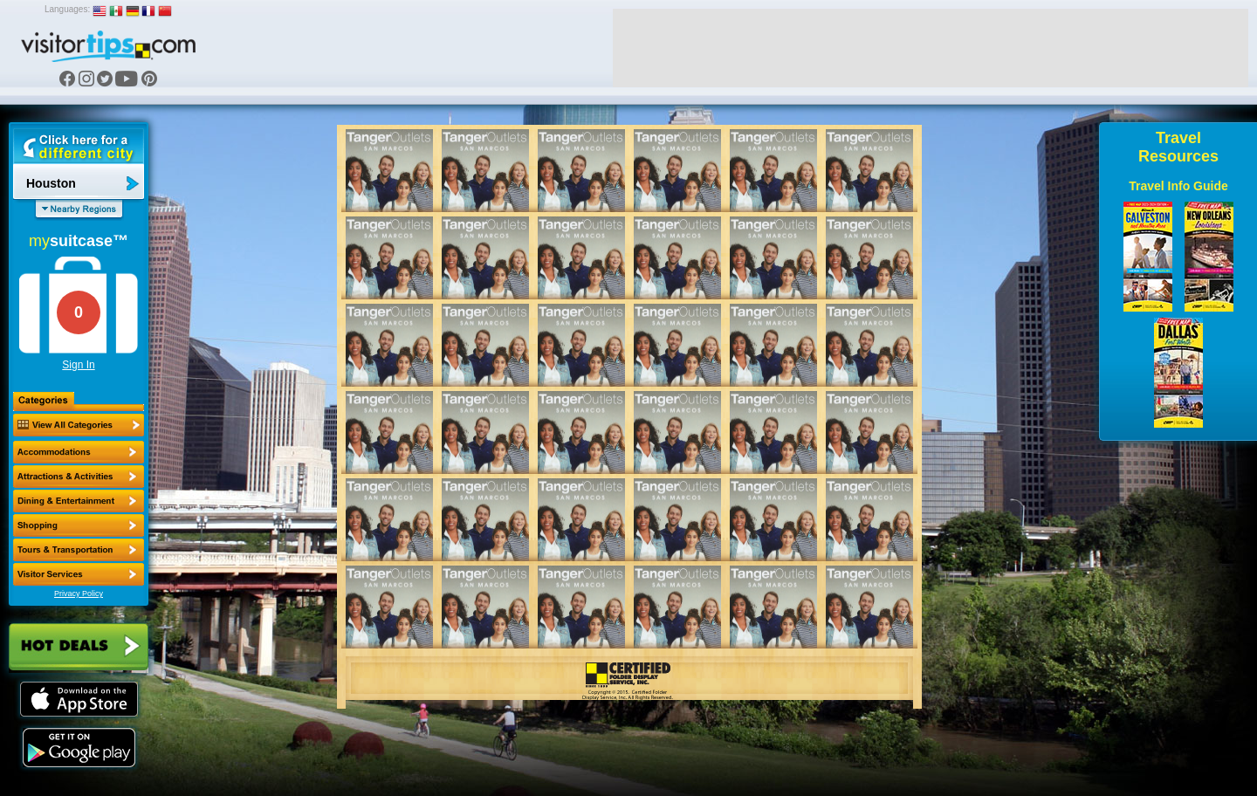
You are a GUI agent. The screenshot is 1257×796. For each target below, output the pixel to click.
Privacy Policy (78, 593)
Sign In (78, 365)
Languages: (67, 9)
